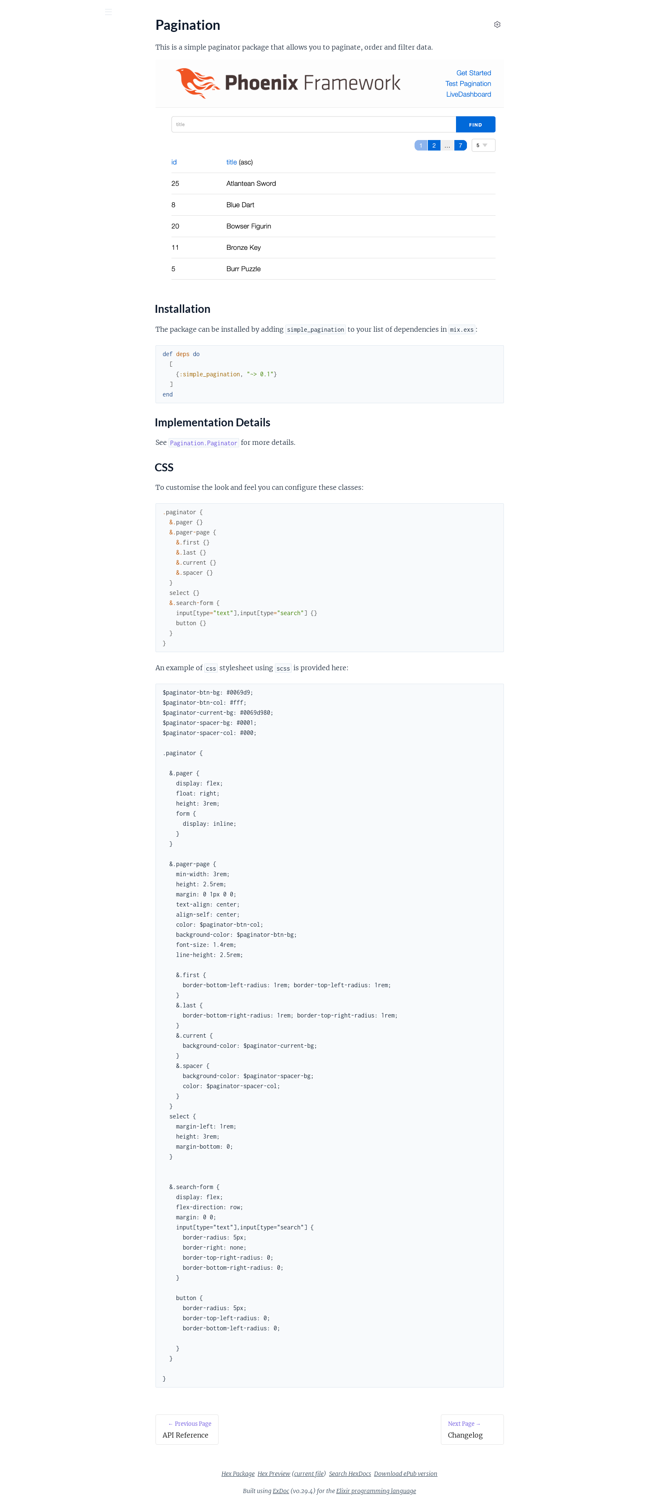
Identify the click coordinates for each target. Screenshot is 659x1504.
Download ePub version (469, 1474)
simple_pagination (68, 33)
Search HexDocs (413, 1473)
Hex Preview (337, 1474)
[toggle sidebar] (114, 13)
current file (372, 1474)
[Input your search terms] (63, 12)
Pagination (22, 96)
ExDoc (344, 1491)
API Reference (26, 84)
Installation (30, 110)
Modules (51, 58)
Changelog (21, 146)
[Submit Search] (12, 13)
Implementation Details (48, 120)
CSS (19, 131)
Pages (18, 58)
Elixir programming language (439, 1491)
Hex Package (301, 1474)
